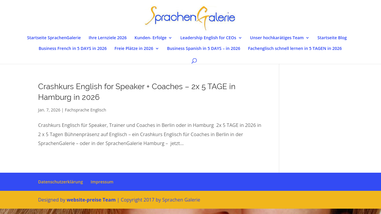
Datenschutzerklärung (60, 182)
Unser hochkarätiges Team (277, 38)
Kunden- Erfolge (151, 38)
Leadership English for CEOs (208, 38)
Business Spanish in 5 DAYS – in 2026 (203, 48)
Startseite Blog (332, 38)
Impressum (102, 182)
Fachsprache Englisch (85, 110)
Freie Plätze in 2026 (134, 48)
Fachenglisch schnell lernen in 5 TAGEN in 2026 (295, 48)
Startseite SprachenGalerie (54, 38)
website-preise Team (91, 199)
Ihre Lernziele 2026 (108, 38)
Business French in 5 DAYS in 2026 (73, 48)
